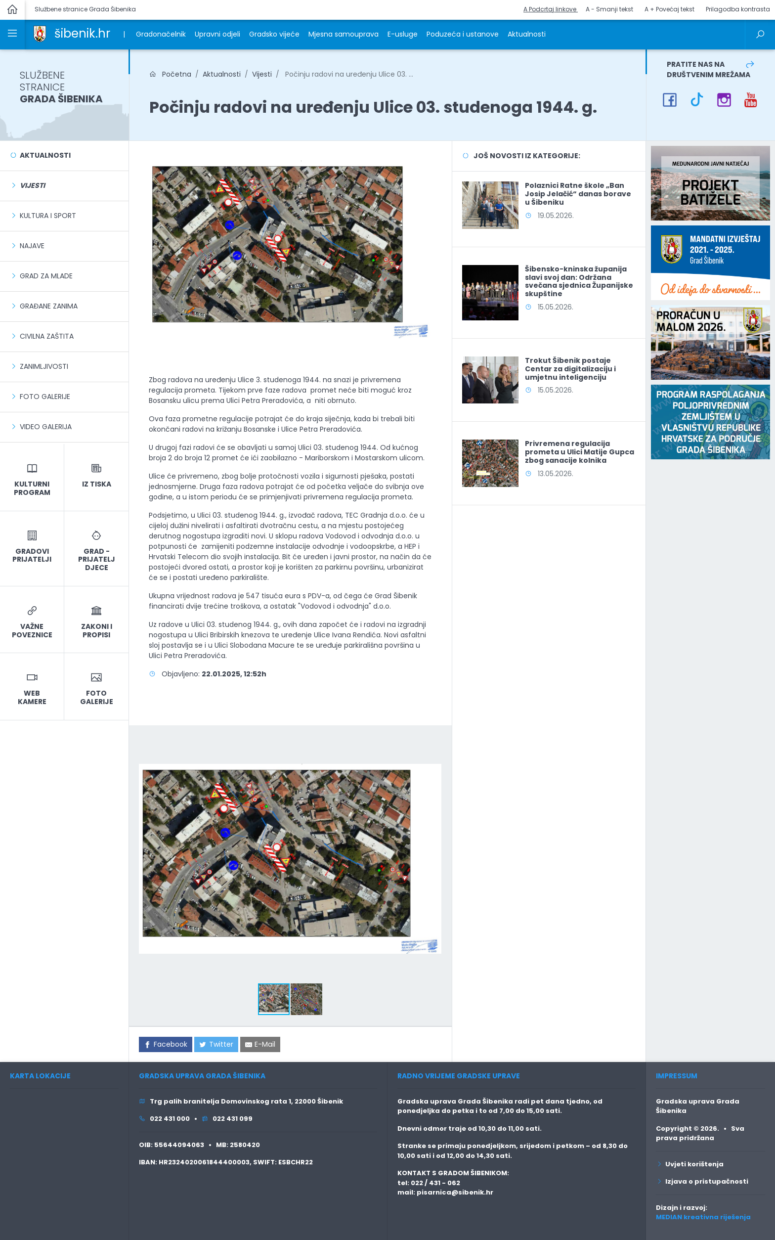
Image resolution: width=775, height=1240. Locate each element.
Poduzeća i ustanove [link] (463, 34)
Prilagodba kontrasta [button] (738, 9)
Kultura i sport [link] (48, 216)
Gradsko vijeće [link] (274, 34)
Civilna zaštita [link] (47, 336)
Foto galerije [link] (45, 396)
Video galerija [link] (46, 427)
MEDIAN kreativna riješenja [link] (703, 1217)
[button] (432, 744)
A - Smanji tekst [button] (609, 9)
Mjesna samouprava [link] (343, 34)
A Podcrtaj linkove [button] (550, 9)
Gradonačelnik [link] (161, 34)
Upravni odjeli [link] (217, 34)
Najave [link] (32, 246)
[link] (40, 33)
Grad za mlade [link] (46, 276)
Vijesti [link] (262, 74)
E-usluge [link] (403, 34)
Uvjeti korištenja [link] (690, 1164)
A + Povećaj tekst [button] (669, 9)
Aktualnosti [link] (527, 34)
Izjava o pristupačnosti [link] (702, 1181)
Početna (170, 74)
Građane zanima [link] (49, 306)
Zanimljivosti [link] (44, 366)
